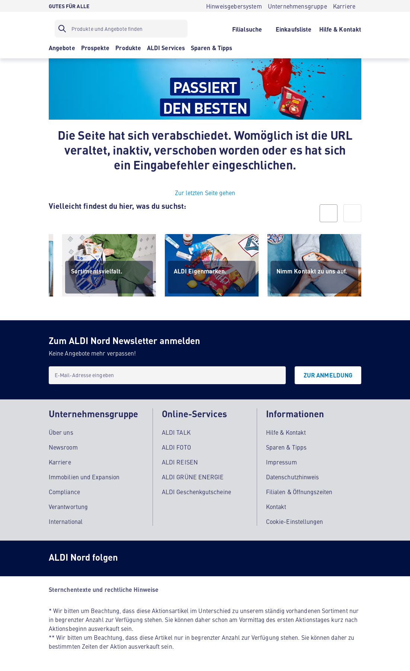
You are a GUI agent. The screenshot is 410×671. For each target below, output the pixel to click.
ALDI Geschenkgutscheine (196, 491)
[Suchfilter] (121, 29)
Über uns (61, 432)
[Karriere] (344, 6)
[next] (352, 213)
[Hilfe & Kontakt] (340, 28)
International (66, 521)
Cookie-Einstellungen (294, 521)
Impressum (281, 461)
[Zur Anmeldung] (328, 375)
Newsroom (63, 447)
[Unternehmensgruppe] (297, 6)
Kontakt (276, 506)
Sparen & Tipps (286, 447)
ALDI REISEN (180, 461)
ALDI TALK (176, 432)
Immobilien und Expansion (84, 476)
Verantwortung (68, 506)
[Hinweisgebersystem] (234, 6)
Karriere (60, 461)
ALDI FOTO (176, 447)
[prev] (328, 213)
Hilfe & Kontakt (286, 432)
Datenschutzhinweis (292, 476)
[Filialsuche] (247, 28)
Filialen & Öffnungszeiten (299, 491)
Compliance (64, 491)
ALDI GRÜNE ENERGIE (193, 476)
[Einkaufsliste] (294, 28)
